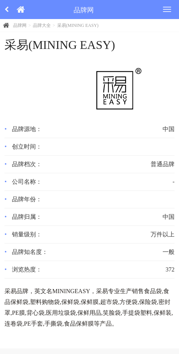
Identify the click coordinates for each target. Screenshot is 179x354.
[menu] (167, 9)
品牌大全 (42, 25)
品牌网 (20, 25)
